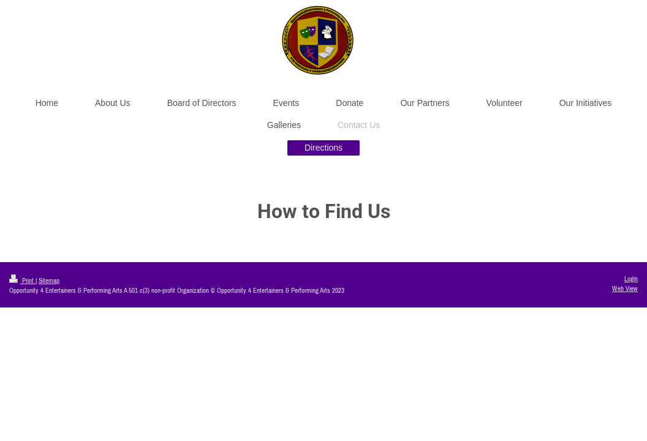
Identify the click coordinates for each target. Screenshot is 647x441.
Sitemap (49, 280)
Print (22, 280)
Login (631, 278)
